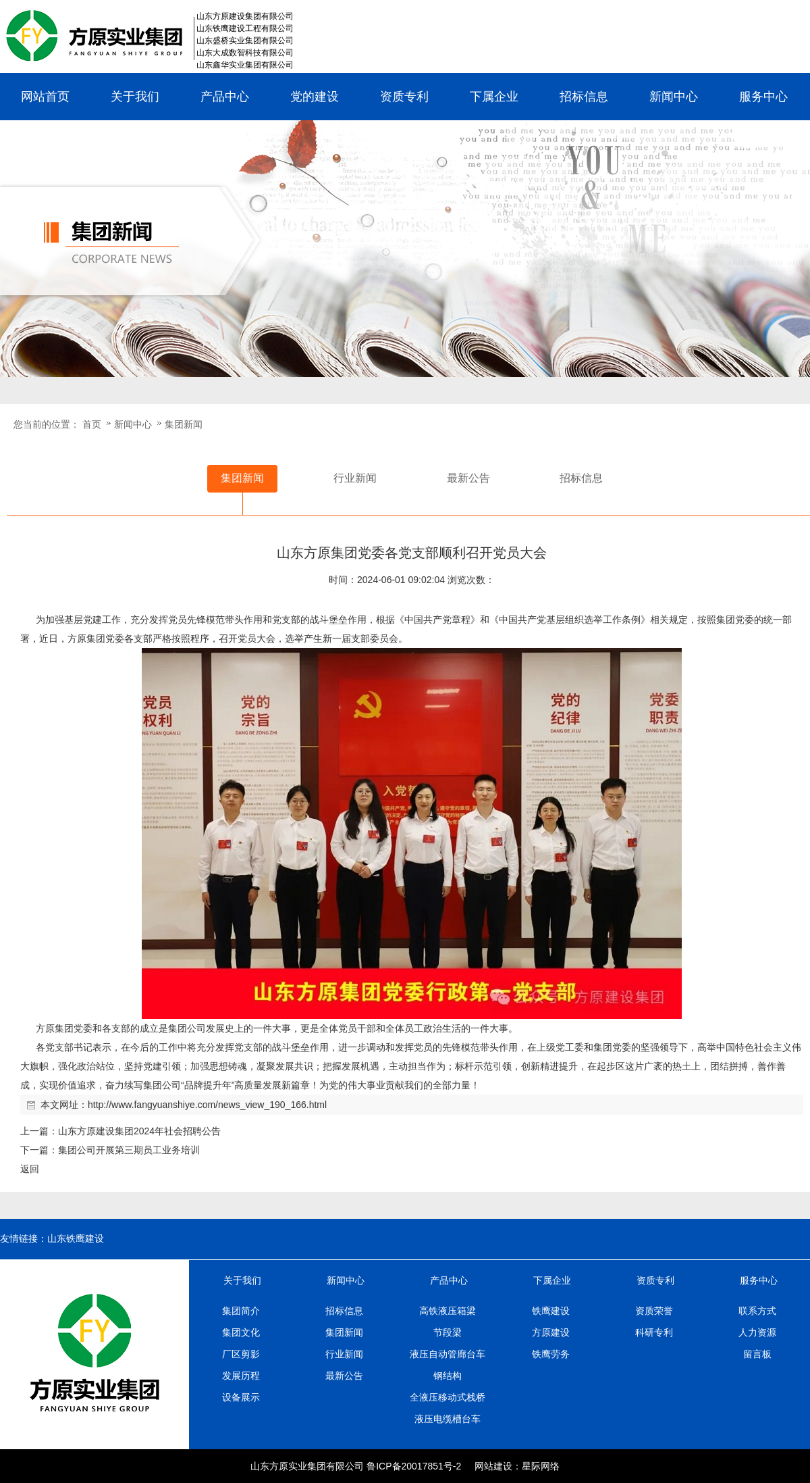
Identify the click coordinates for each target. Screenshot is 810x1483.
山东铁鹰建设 (75, 1239)
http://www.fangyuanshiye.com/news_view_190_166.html (207, 1104)
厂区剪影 (241, 1354)
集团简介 (241, 1310)
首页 (91, 424)
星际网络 (541, 1466)
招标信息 (584, 96)
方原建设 (551, 1332)
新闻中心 (673, 96)
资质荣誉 (654, 1310)
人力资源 (757, 1332)
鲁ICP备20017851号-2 (414, 1466)
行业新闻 (344, 1354)
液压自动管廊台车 (447, 1354)
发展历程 (241, 1375)
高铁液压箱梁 (447, 1310)
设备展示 (241, 1397)
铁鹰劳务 (551, 1354)
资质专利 (404, 96)
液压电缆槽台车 (447, 1418)
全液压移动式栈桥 (447, 1397)
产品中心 (224, 96)
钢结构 (447, 1375)
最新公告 (344, 1375)
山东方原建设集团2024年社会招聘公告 (139, 1131)
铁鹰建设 (551, 1310)
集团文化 (241, 1332)
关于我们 (135, 96)
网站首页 (45, 96)
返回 (29, 1168)
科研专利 (654, 1332)
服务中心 (763, 96)
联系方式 (757, 1310)
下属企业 (494, 96)
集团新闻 (183, 424)
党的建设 (314, 96)
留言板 (757, 1354)
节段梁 (447, 1332)
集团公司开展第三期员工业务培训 (129, 1150)
